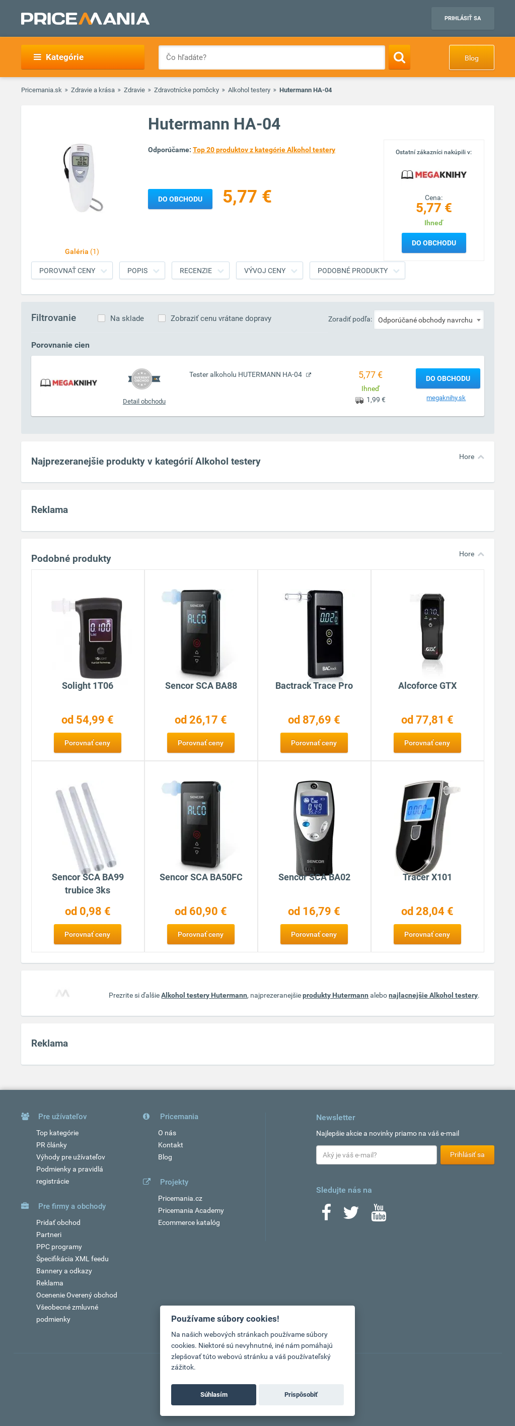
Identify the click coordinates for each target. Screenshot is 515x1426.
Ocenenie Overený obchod (76, 1295)
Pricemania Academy (191, 1210)
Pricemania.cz (180, 1198)
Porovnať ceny (67, 271)
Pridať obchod (58, 1222)
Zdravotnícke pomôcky (186, 90)
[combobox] (429, 319)
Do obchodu (434, 243)
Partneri (48, 1234)
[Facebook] (326, 1216)
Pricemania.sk (41, 90)
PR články (51, 1145)
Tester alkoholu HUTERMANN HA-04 (246, 374)
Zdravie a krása (93, 90)
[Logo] (434, 174)
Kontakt (170, 1145)
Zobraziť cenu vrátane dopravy (221, 318)
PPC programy (59, 1247)
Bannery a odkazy (64, 1271)
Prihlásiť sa (463, 18)
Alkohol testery (249, 90)
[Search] (399, 57)
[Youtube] (378, 1216)
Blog (472, 58)
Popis (137, 271)
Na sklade (127, 318)
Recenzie (196, 271)
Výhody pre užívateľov (70, 1157)
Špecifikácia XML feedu (72, 1259)
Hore (466, 456)
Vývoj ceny (264, 271)
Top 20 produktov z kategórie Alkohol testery (264, 150)
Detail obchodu (144, 401)
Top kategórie (57, 1133)
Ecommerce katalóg (189, 1222)
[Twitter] (351, 1216)
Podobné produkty (353, 271)
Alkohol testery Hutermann (204, 995)
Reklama (49, 1283)
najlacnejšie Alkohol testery (433, 995)
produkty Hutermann (336, 995)
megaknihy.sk (446, 398)
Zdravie (134, 90)
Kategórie (59, 57)
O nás (167, 1133)
